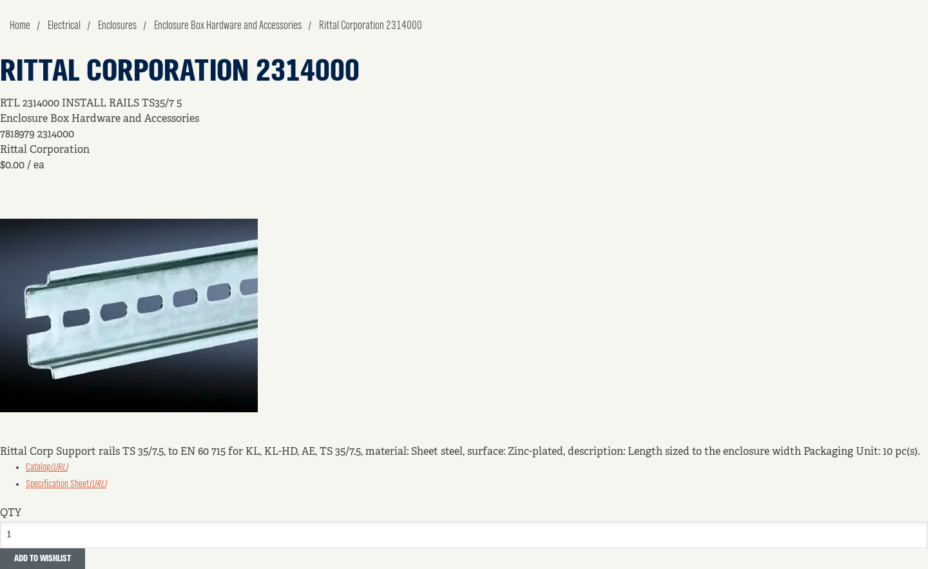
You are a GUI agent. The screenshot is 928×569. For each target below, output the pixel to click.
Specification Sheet (66, 484)
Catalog (47, 468)
